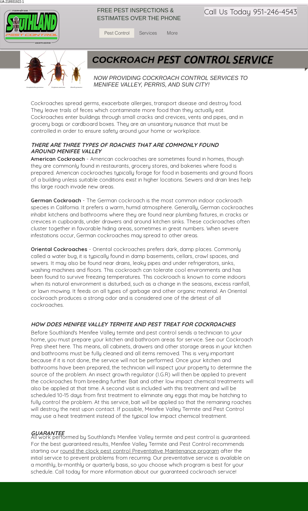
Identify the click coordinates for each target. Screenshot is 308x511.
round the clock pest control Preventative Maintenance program (139, 450)
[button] (148, 33)
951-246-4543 (275, 11)
